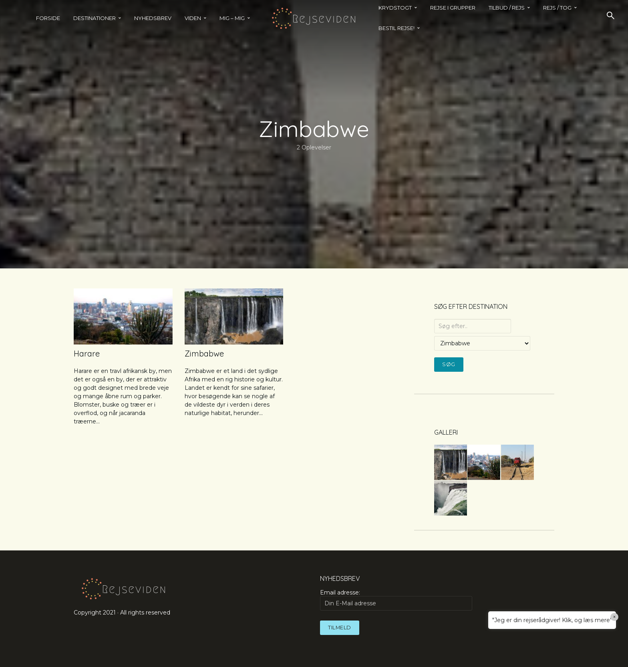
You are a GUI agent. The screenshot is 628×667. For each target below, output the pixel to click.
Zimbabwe (204, 354)
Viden (193, 18)
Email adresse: (396, 600)
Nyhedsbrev (152, 18)
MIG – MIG (232, 18)
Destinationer (94, 18)
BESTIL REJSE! (396, 28)
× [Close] (614, 617)
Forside (48, 18)
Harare (87, 354)
